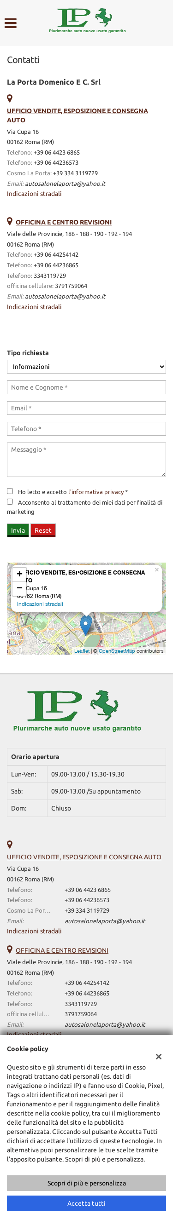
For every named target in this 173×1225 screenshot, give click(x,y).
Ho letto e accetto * (73, 492)
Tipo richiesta (28, 353)
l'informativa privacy (96, 492)
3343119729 (50, 275)
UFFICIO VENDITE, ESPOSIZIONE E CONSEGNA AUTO (84, 857)
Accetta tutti (86, 1203)
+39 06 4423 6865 (57, 152)
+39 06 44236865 (56, 265)
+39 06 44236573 (56, 162)
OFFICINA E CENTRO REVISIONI (62, 950)
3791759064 (71, 285)
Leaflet (81, 651)
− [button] (20, 589)
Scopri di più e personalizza (87, 1183)
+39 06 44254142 (56, 254)
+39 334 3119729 (75, 173)
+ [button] (20, 575)
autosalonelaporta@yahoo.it (65, 183)
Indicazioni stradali (34, 193)
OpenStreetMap (117, 651)
